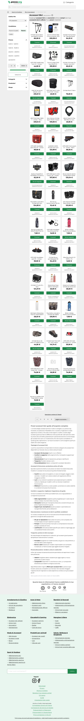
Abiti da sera (13, 636)
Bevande (58, 625)
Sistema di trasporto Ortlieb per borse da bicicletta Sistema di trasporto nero (69, 286)
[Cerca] (9, 7)
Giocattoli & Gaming (38, 617)
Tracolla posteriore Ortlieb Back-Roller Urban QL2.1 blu (69, 369)
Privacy (42, 688)
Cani (33, 641)
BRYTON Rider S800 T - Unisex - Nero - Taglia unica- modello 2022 (37, 119)
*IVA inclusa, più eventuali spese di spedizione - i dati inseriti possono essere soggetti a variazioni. (42, 718)
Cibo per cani (36, 643)
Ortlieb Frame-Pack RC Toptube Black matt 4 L (69, 35)
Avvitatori (12, 607)
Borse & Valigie (13, 643)
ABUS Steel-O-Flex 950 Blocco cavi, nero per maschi (69, 119)
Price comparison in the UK (42, 715)
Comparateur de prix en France (42, 705)
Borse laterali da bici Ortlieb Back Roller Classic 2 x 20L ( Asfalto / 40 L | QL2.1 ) (69, 174)
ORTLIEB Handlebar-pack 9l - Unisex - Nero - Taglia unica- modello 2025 (37, 258)
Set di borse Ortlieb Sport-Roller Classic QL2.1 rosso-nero (53, 119)
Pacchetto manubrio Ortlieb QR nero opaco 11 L (37, 202)
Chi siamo (42, 695)
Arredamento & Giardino (17, 600)
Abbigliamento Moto (38, 603)
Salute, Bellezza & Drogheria (61, 634)
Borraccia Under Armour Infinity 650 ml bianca (53, 369)
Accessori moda (14, 638)
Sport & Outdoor (17, 12)
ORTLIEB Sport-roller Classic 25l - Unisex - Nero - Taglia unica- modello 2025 (53, 174)
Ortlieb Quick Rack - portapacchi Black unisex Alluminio (37, 35)
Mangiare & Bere (60, 617)
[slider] (9, 70)
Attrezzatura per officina (39, 607)
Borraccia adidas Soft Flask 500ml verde (37, 397)
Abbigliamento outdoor (16, 658)
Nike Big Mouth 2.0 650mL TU (69, 258)
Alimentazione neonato (62, 638)
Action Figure (36, 623)
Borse (10, 641)
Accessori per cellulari (16, 621)
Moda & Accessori (14, 633)
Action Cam (12, 623)
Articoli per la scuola (61, 610)
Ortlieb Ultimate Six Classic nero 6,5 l (69, 63)
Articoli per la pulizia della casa (65, 647)
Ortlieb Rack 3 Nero (69, 90)
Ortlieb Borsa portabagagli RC (53, 258)
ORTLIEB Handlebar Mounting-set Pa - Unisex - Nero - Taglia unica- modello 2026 (53, 230)
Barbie (34, 625)
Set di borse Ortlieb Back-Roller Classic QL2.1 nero (69, 202)
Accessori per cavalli (38, 636)
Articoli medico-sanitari (62, 645)
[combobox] (43, 7)
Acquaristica (36, 638)
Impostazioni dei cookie (42, 700)
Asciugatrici (12, 625)
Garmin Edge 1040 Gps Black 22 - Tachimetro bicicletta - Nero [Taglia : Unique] (53, 63)
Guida (42, 698)
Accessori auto (36, 605)
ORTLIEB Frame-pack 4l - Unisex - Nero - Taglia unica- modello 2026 (69, 146)
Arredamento (13, 603)
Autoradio (35, 610)
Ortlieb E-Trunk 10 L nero (37, 286)
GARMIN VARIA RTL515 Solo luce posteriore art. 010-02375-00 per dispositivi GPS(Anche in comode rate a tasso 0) (53, 146)
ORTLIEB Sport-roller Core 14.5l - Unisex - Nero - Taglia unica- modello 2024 (53, 91)
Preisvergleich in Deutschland (42, 712)
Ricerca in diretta (42, 690)
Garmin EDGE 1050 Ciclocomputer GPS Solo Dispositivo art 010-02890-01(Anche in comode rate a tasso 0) (53, 35)
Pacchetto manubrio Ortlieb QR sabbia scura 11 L (53, 313)
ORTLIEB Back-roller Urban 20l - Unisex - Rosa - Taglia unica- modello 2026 (37, 369)
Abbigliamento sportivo (16, 660)
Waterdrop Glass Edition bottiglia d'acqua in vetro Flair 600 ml (53, 286)
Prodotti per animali (38, 633)
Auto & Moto (35, 600)
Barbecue (12, 610)
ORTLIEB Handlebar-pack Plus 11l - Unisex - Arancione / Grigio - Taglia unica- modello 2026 (37, 146)
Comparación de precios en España (42, 708)
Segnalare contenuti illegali (53, 414)
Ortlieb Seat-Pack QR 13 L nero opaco (53, 341)
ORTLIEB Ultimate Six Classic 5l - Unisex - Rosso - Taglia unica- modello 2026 (69, 341)
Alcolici (57, 623)
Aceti (56, 621)
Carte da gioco (36, 627)
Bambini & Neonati (61, 600)
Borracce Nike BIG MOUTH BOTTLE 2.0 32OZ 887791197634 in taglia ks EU (37, 230)
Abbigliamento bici (15, 655)
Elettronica (11, 617)
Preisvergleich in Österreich (42, 710)
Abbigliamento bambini (62, 603)
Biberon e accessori (61, 612)
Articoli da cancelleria (15, 605)
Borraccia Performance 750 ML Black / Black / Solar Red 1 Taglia (53, 202)
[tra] (11, 66)
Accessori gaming (38, 621)
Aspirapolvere (13, 627)
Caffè (56, 627)
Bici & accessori (30, 12)
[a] (23, 66)
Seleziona (18, 75)
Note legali (42, 686)
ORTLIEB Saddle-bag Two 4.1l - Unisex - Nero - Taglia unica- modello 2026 (37, 63)
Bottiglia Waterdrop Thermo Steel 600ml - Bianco (37, 313)
